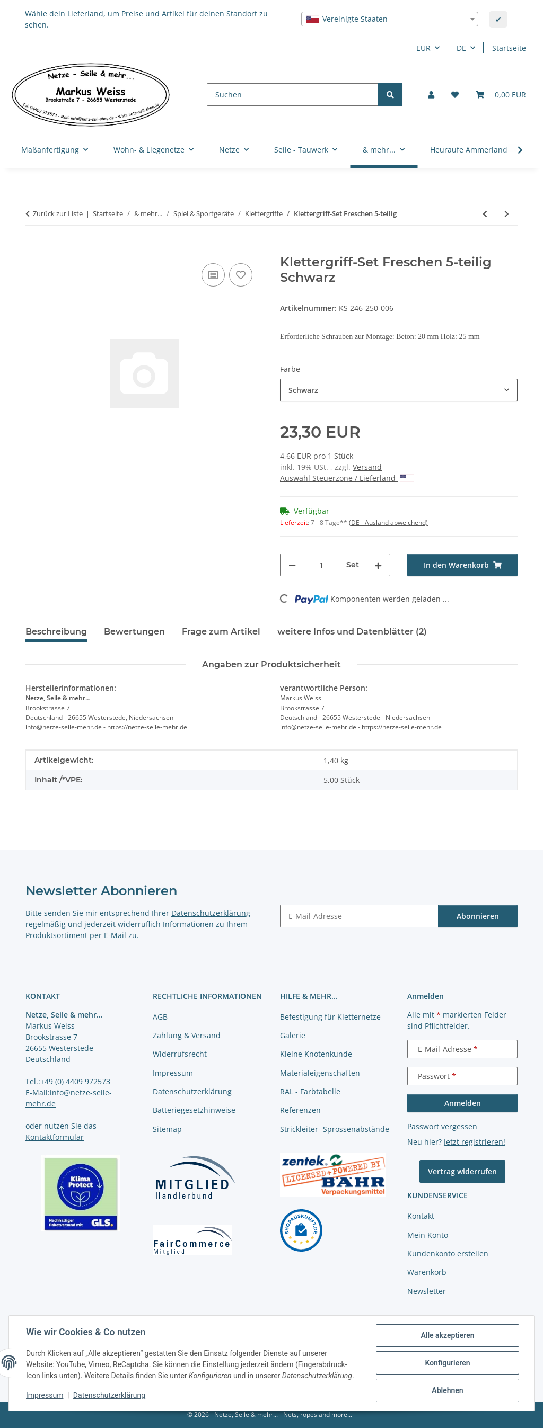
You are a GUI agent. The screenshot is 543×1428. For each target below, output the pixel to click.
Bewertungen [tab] (134, 632)
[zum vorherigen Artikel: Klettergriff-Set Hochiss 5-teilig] (485, 213)
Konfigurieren (447, 1363)
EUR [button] (423, 48)
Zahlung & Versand (187, 1035)
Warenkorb (426, 1272)
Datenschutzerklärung (109, 1395)
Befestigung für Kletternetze (330, 1017)
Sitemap (167, 1129)
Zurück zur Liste (58, 213)
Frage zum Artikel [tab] (221, 632)
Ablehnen (447, 1390)
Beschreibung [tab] (56, 632)
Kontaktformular (54, 1137)
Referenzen (300, 1110)
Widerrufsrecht (180, 1054)
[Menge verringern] (292, 565)
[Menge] (321, 565)
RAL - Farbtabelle (310, 1091)
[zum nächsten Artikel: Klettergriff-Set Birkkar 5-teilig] (507, 213)
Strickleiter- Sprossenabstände (334, 1129)
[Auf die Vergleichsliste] (213, 275)
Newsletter (426, 1291)
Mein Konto (427, 1235)
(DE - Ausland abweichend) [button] (388, 522)
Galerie (292, 1035)
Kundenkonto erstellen (447, 1253)
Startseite (509, 48)
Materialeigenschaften (320, 1073)
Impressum (44, 1395)
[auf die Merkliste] (240, 275)
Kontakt (420, 1216)
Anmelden (462, 1103)
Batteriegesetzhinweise (194, 1110)
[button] (431, 94)
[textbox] (390, 19)
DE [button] (461, 48)
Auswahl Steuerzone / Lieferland (347, 478)
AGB (160, 1017)
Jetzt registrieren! (474, 1142)
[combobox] (389, 19)
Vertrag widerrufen (462, 1171)
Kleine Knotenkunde (316, 1054)
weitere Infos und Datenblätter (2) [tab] (352, 632)
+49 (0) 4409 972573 (75, 1081)
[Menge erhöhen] (378, 565)
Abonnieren (478, 916)
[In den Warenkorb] (33, 249)
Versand (367, 467)
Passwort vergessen (442, 1126)
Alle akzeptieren (447, 1335)
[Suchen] (293, 94)
